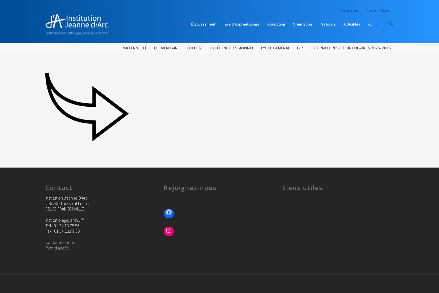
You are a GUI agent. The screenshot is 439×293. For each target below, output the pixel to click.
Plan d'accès (57, 248)
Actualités (352, 24)
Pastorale (328, 24)
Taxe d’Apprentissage (241, 24)
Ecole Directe (378, 10)
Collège (195, 48)
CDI (370, 24)
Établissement (203, 24)
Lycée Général (275, 48)
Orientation (302, 24)
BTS (301, 48)
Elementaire (167, 48)
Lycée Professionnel (232, 48)
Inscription (276, 24)
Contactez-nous (59, 242)
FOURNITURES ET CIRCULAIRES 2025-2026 (351, 48)
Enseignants (348, 10)
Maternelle (135, 48)
